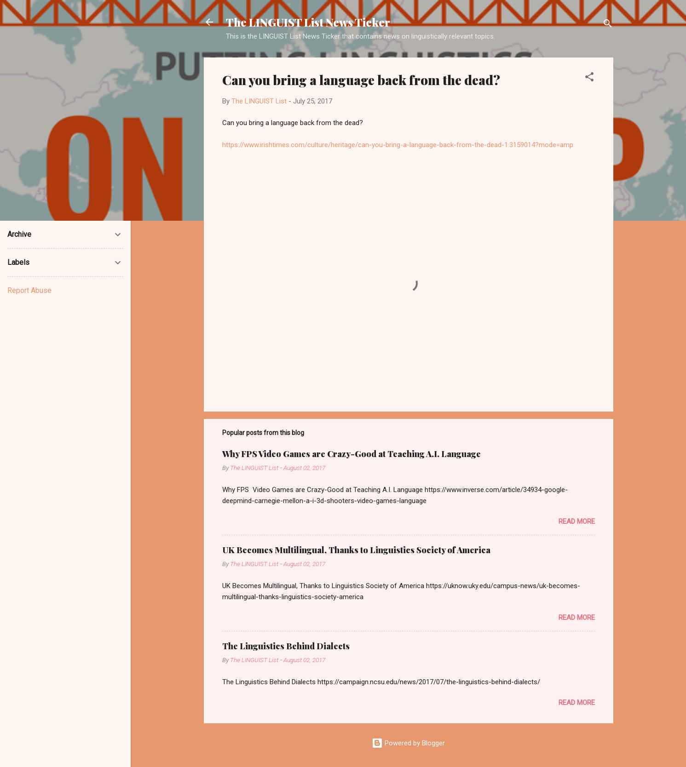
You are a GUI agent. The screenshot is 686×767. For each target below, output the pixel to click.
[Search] (607, 25)
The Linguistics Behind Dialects (286, 646)
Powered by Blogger (408, 743)
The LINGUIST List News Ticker (308, 22)
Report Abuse (29, 290)
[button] (589, 78)
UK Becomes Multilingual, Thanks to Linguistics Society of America (356, 549)
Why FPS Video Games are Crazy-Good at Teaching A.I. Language (351, 453)
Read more (577, 521)
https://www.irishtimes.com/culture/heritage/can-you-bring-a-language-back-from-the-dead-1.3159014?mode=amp (397, 145)
